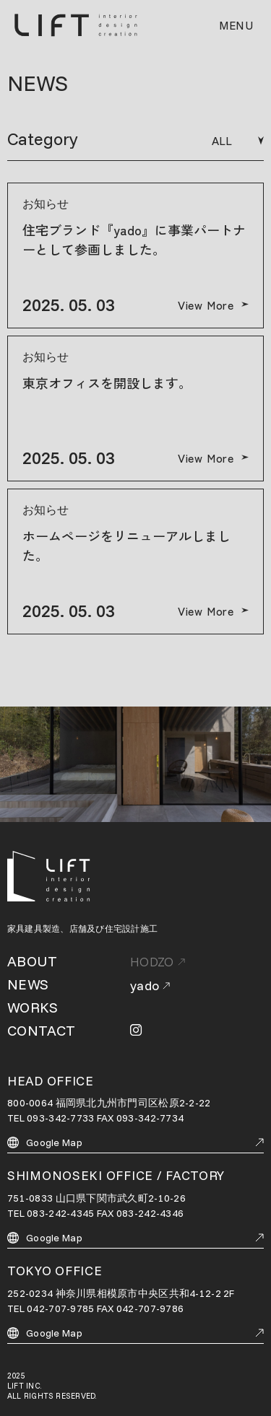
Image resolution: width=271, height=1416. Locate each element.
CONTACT (41, 1030)
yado (150, 985)
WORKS (32, 1007)
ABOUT (32, 961)
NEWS (28, 984)
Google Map (135, 1143)
